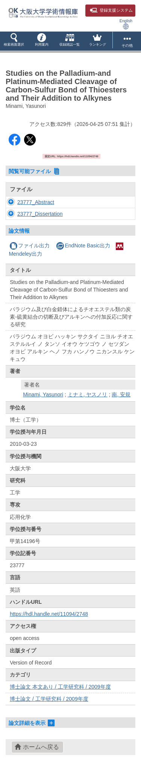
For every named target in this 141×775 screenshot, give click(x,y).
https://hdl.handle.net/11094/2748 (49, 614)
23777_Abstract (35, 202)
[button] (14, 41)
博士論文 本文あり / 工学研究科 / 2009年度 (60, 687)
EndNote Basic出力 (83, 245)
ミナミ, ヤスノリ (88, 394)
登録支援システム (111, 10)
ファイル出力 (29, 245)
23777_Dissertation (40, 214)
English (126, 23)
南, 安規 (121, 394)
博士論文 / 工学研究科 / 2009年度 (49, 699)
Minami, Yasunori (43, 394)
